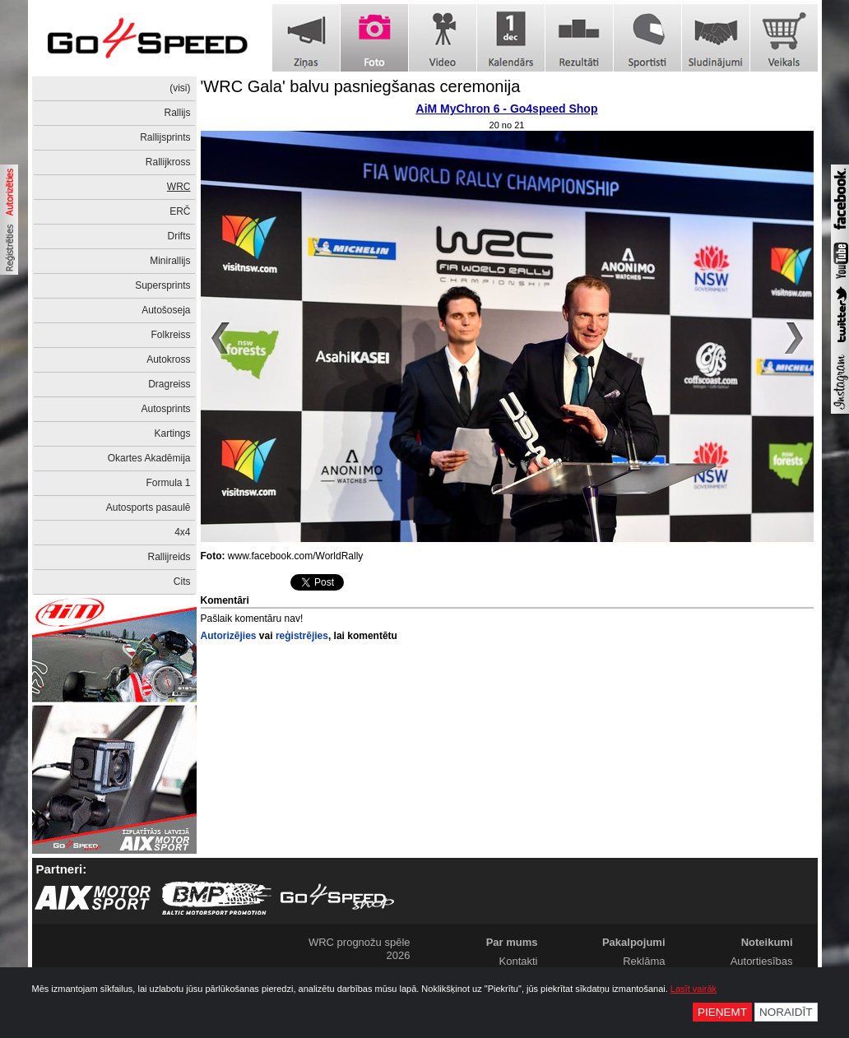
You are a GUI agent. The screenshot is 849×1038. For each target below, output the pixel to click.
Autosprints (165, 409)
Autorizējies (229, 636)
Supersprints (162, 285)
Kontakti (518, 961)
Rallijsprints (165, 137)
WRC (179, 186)
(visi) (179, 88)
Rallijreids (168, 557)
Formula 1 (168, 483)
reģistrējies (302, 636)
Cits (182, 581)
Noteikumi (767, 942)
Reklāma (644, 961)
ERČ (179, 211)
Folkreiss (170, 335)
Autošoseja (166, 310)
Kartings (172, 433)
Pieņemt (722, 1012)
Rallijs (177, 112)
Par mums (512, 942)
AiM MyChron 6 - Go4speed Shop (507, 108)
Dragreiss (169, 384)
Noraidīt (786, 1012)
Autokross (168, 359)
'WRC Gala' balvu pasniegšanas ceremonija (361, 86)
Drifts (179, 236)
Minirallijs (170, 260)
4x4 (182, 532)
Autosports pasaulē (148, 507)
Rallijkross (168, 162)
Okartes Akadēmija (149, 458)
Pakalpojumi (634, 942)
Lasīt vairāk (693, 989)
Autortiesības (762, 961)
